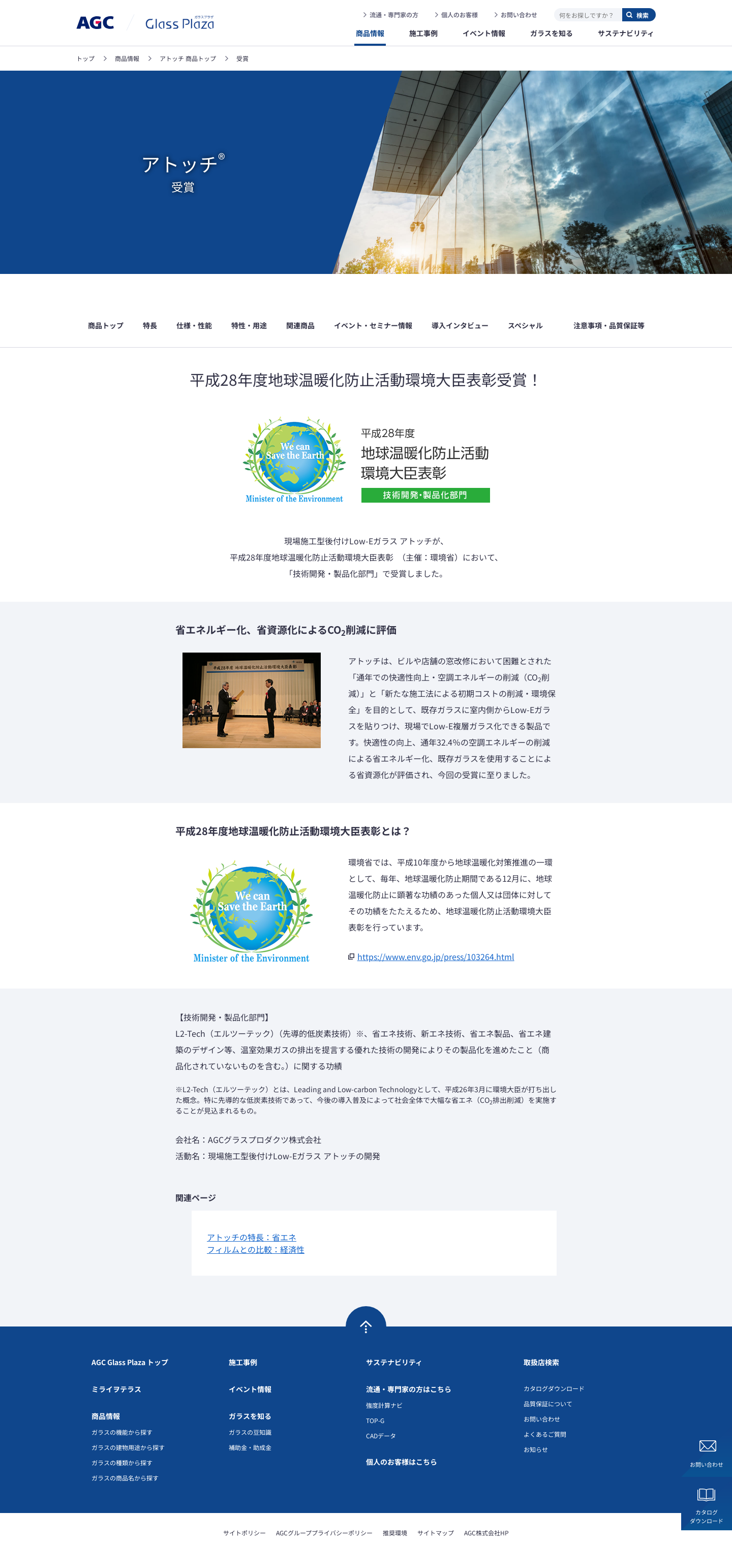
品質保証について (548, 1372)
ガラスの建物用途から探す (128, 1416)
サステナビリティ (394, 1331)
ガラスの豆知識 (250, 1401)
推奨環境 (395, 1501)
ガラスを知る (250, 1385)
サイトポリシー (244, 1501)
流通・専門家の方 (394, 14)
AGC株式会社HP (486, 1501)
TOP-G (375, 1389)
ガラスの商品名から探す (125, 1446)
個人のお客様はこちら (401, 1431)
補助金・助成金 (250, 1416)
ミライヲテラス (116, 1358)
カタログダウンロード (706, 1516)
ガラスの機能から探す (122, 1401)
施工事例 (243, 1331)
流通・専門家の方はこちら (408, 1358)
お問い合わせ (519, 14)
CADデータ (381, 1404)
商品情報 (106, 1385)
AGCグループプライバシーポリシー (324, 1501)
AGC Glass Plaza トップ (130, 1331)
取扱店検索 (541, 1331)
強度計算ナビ (384, 1374)
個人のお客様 (459, 14)
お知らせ (536, 1418)
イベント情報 (250, 1358)
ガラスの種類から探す (122, 1431)
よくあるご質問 (545, 1403)
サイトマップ (435, 1501)
